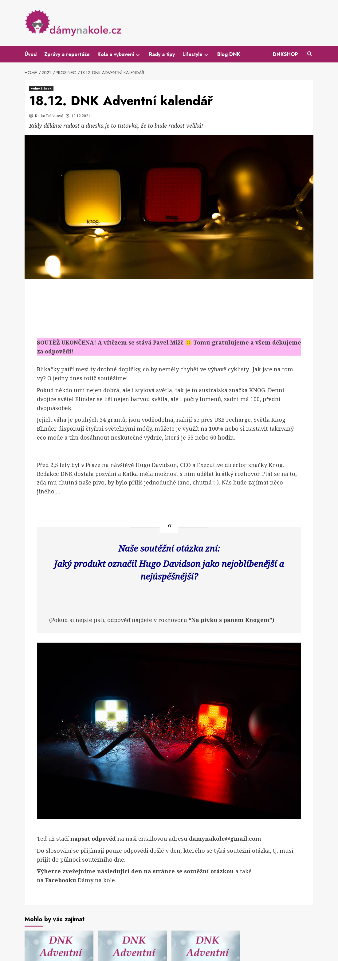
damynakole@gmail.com (225, 838)
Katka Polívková (49, 115)
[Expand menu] (137, 55)
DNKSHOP (285, 54)
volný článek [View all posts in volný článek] (41, 88)
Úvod (31, 54)
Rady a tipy (162, 54)
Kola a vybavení (119, 54)
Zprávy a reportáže (67, 54)
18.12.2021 (80, 115)
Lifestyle (196, 54)
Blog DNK (228, 54)
